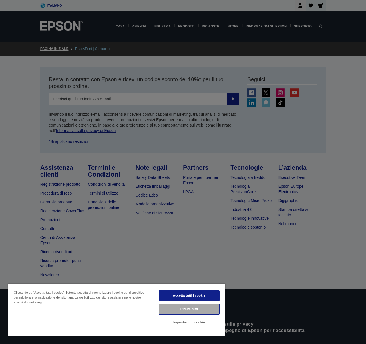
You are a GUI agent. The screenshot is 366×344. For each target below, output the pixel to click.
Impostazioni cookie (189, 322)
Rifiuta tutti (189, 309)
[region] (116, 310)
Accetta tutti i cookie (189, 295)
